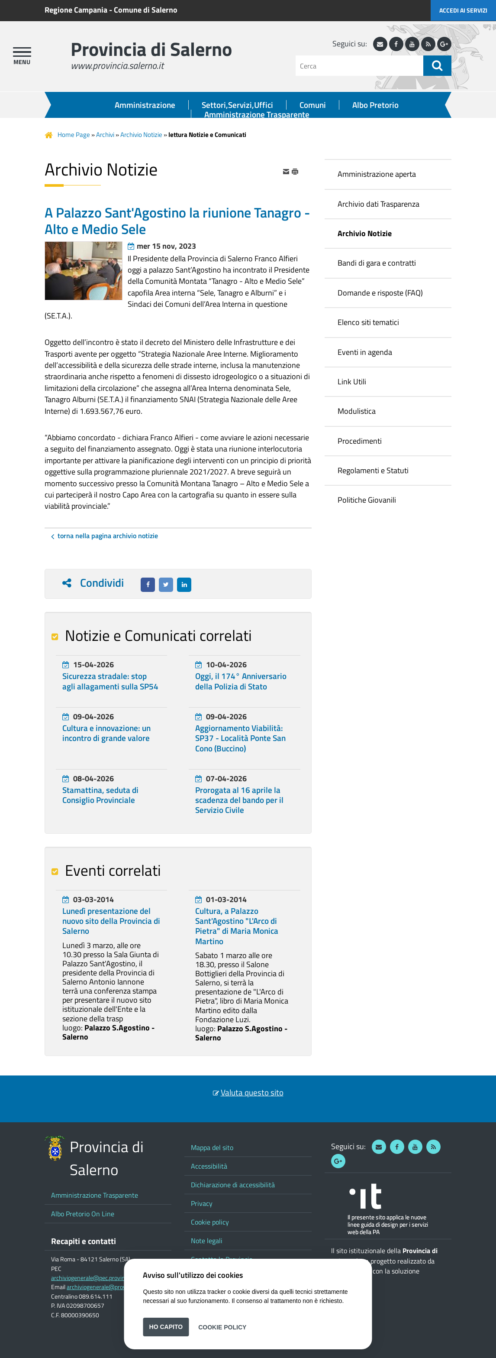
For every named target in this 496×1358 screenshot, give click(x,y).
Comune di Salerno (145, 10)
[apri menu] (22, 52)
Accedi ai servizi (463, 10)
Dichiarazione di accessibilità (233, 1184)
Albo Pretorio (375, 105)
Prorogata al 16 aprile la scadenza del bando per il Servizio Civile (239, 799)
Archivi (105, 135)
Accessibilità (209, 1166)
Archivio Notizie (141, 135)
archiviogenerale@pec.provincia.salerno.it (104, 1278)
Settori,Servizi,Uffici (237, 105)
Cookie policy (210, 1222)
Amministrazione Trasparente (256, 114)
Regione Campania (76, 10)
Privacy (202, 1203)
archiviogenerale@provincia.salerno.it (115, 1287)
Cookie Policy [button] (222, 1326)
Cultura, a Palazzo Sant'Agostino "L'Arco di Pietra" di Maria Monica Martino (236, 926)
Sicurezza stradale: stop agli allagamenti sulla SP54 (110, 680)
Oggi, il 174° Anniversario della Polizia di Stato (241, 680)
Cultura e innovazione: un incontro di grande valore (106, 732)
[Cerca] (359, 65)
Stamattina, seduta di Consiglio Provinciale (100, 794)
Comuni (313, 105)
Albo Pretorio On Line (82, 1214)
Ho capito (166, 1326)
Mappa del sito (212, 1147)
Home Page (74, 135)
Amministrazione (145, 105)
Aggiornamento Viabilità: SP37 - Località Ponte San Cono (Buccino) (240, 737)
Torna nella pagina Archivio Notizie (108, 535)
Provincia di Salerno (151, 48)
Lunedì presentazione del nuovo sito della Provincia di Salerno (111, 920)
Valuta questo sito (252, 1092)
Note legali (206, 1240)
